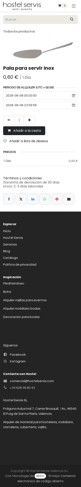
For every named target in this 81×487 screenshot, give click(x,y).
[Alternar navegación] (74, 6)
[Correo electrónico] (69, 199)
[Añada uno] (29, 120)
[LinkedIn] (33, 199)
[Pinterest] (57, 199)
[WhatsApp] (45, 199)
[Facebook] (9, 199)
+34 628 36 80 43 (22, 387)
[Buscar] (72, 19)
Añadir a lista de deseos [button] (25, 141)
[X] (21, 199)
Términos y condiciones (22, 178)
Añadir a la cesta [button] (24, 130)
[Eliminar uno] (9, 120)
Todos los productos (19, 31)
